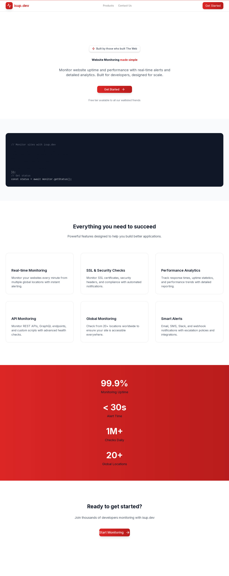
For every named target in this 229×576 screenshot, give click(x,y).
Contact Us (125, 5)
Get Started (213, 5)
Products (108, 5)
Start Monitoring (114, 532)
